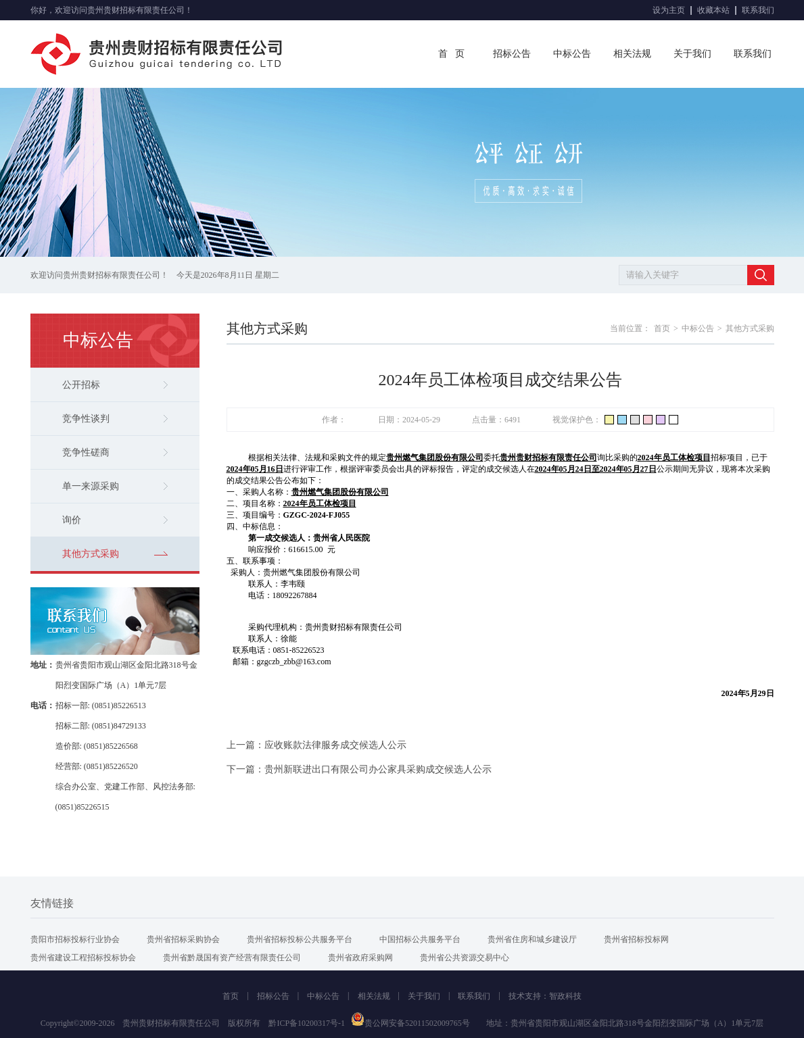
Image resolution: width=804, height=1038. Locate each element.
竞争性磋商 (115, 452)
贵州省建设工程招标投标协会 (83, 957)
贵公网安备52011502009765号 (410, 1023)
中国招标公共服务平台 (419, 939)
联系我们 (758, 10)
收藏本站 (713, 10)
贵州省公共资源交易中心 (464, 957)
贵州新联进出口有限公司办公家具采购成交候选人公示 (378, 769)
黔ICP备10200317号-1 (306, 1023)
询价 (115, 520)
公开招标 (115, 385)
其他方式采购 (115, 554)
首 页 (451, 54)
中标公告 (572, 54)
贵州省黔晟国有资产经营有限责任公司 (232, 957)
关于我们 (692, 54)
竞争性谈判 (115, 419)
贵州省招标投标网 (636, 939)
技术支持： (529, 996)
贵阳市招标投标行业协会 (75, 939)
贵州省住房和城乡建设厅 (532, 939)
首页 (662, 328)
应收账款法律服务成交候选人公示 (335, 745)
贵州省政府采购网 (360, 957)
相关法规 (632, 54)
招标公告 (512, 54)
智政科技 (565, 996)
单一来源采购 (115, 486)
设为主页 (669, 10)
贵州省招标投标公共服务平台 (299, 939)
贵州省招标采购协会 (183, 939)
